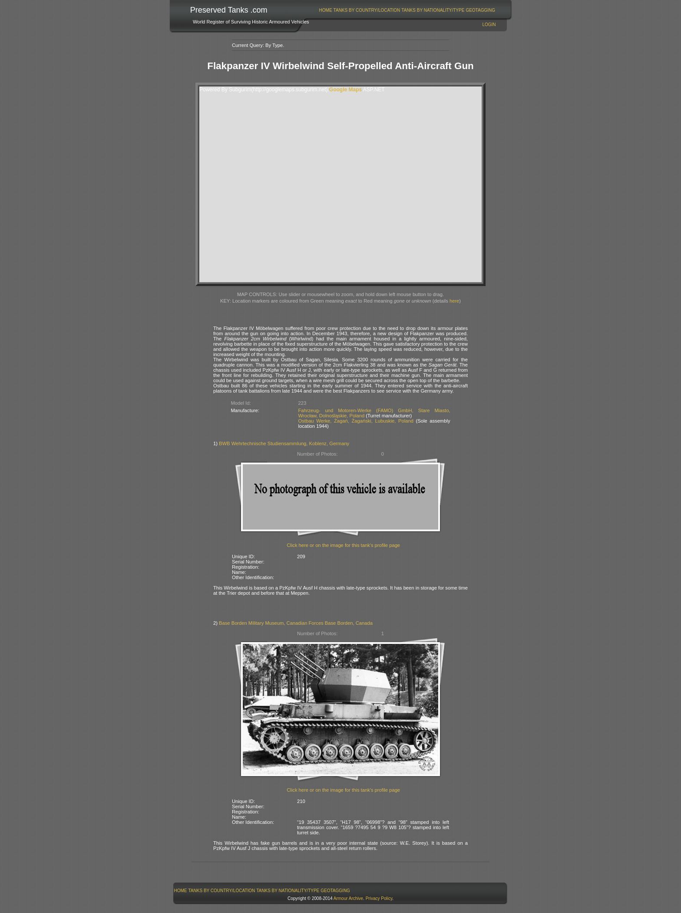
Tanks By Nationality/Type (432, 10)
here (454, 300)
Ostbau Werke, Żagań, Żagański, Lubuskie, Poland (355, 420)
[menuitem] (325, 10)
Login (489, 24)
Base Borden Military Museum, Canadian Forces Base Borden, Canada (296, 623)
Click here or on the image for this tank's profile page (343, 545)
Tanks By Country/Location (367, 10)
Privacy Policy (379, 898)
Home (325, 10)
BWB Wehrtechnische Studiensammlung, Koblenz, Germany (284, 443)
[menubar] (407, 10)
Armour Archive (348, 898)
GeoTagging (480, 10)
